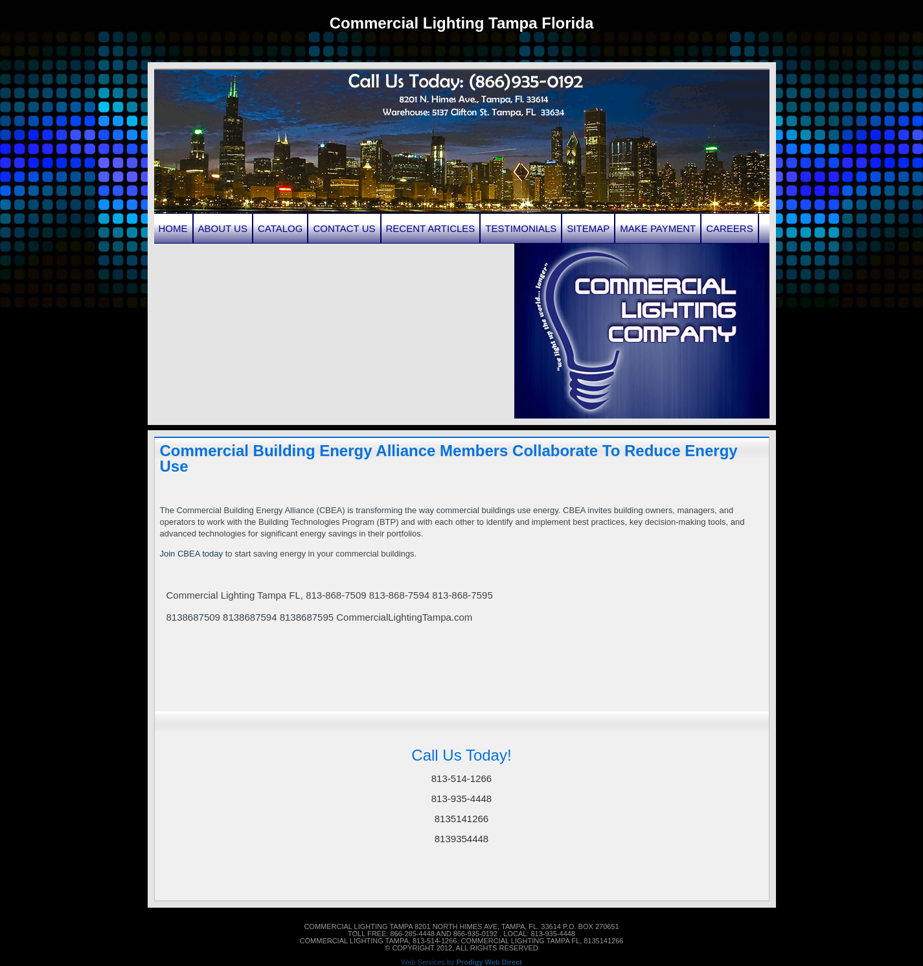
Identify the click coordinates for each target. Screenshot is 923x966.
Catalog (280, 228)
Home (173, 228)
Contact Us (344, 228)
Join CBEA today (191, 553)
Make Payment (658, 228)
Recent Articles (430, 228)
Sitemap (588, 228)
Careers (729, 228)
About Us (222, 228)
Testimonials (520, 228)
